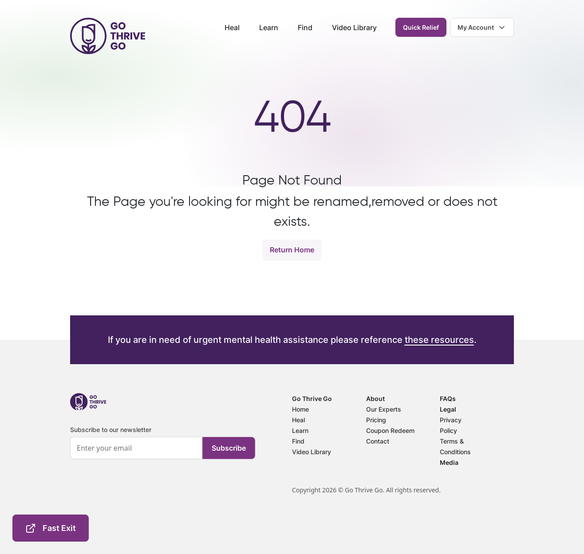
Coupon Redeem (390, 430)
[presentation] (137, 496)
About (375, 398)
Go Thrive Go (312, 398)
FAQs (448, 398)
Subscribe (229, 448)
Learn (268, 27)
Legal (448, 409)
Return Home (292, 249)
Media (449, 462)
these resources (439, 339)
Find (305, 27)
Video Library (354, 27)
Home (300, 409)
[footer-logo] (88, 402)
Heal (232, 27)
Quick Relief (421, 27)
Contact (377, 441)
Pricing (376, 420)
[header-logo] (107, 36)
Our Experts (383, 409)
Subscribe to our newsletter (110, 429)
